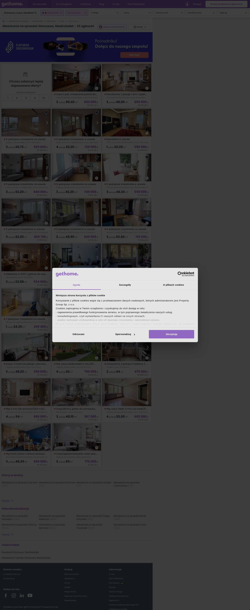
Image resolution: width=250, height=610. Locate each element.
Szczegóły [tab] (125, 284)
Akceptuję (171, 334)
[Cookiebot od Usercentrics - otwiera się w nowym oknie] (180, 274)
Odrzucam (78, 334)
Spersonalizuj (125, 334)
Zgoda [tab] (76, 284)
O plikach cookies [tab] (173, 284)
